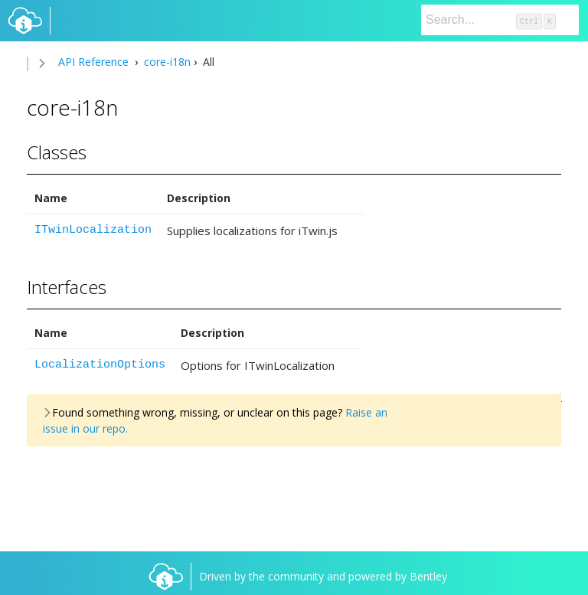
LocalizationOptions (99, 364)
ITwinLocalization (93, 230)
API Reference (93, 61)
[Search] (500, 20)
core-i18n (166, 61)
